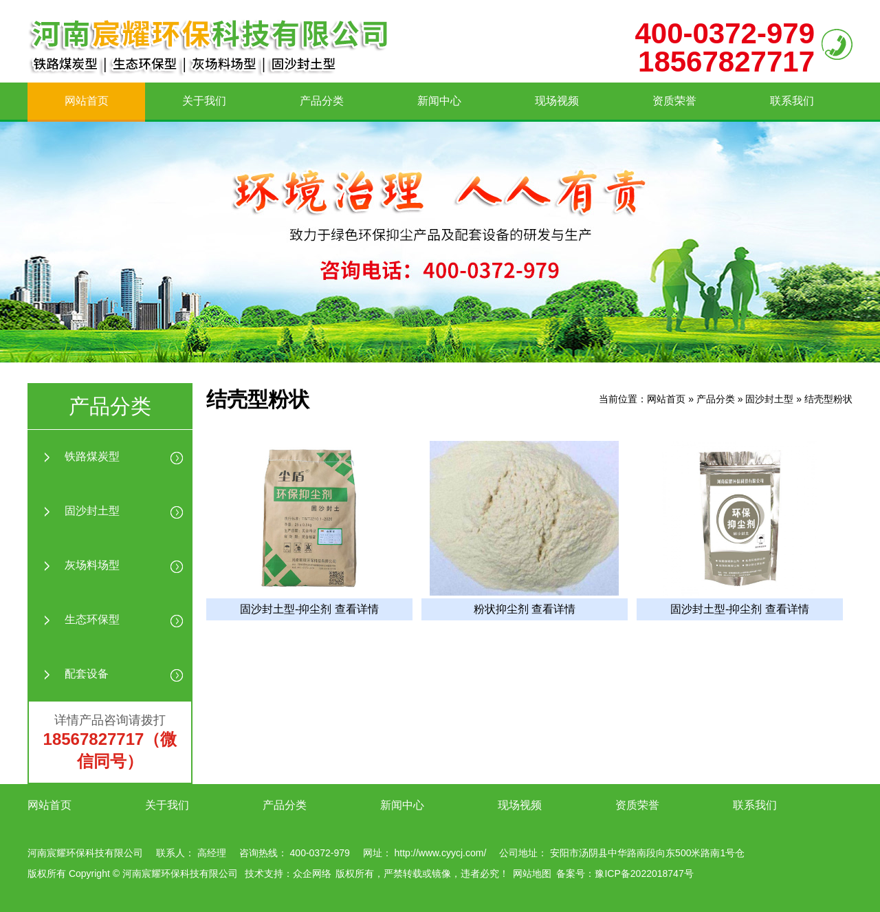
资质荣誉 (674, 101)
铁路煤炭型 (92, 456)
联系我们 (792, 101)
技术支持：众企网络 (288, 873)
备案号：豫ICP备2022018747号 (624, 873)
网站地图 (532, 873)
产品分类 (322, 101)
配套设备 (87, 674)
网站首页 (87, 101)
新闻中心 (439, 101)
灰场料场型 (92, 565)
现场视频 (557, 101)
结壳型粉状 (828, 398)
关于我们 (204, 101)
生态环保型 (92, 619)
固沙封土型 (92, 511)
